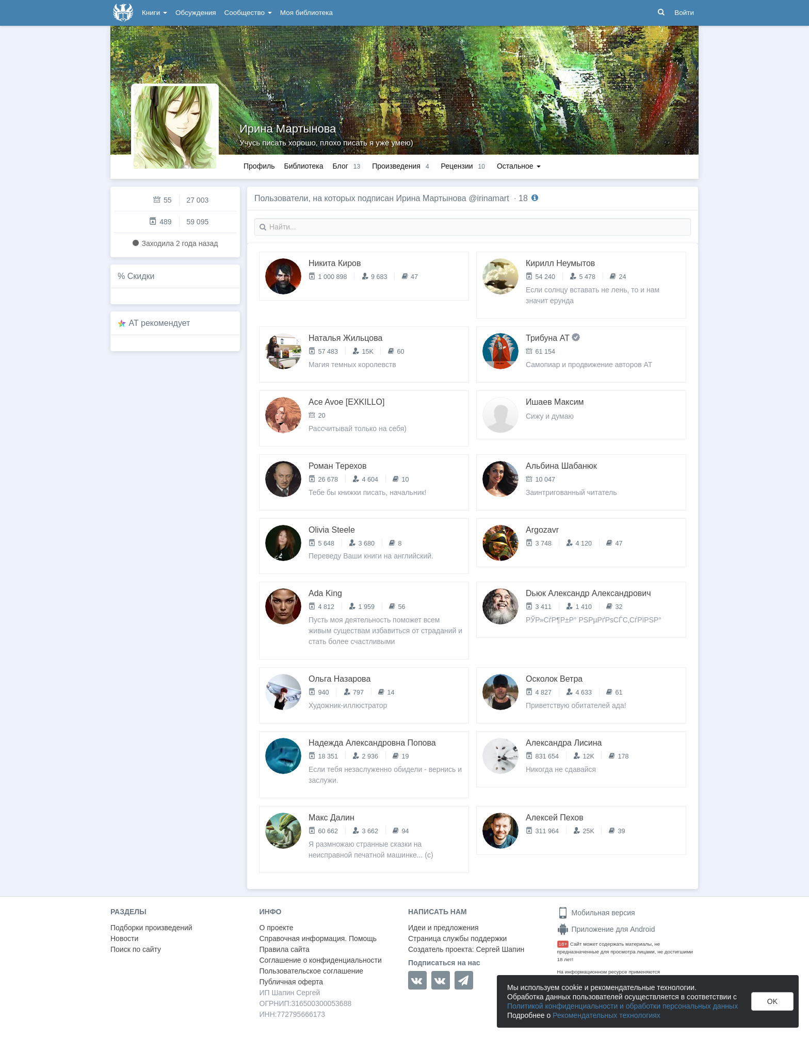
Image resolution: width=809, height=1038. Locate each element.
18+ (563, 944)
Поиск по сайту (135, 949)
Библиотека (303, 166)
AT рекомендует (159, 323)
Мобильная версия (596, 912)
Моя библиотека (306, 13)
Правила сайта (285, 949)
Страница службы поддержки (457, 938)
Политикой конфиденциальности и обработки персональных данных (622, 1006)
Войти (684, 13)
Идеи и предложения (443, 928)
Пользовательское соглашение (312, 971)
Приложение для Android (606, 929)
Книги (154, 13)
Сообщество (248, 13)
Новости (124, 938)
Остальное (519, 166)
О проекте (277, 928)
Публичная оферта (291, 982)
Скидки (141, 276)
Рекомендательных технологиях (606, 1015)
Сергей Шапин (500, 949)
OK (772, 1001)
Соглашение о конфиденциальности (321, 960)
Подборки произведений (151, 928)
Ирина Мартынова (287, 128)
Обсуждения (195, 13)
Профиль (259, 166)
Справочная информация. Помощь (318, 938)
